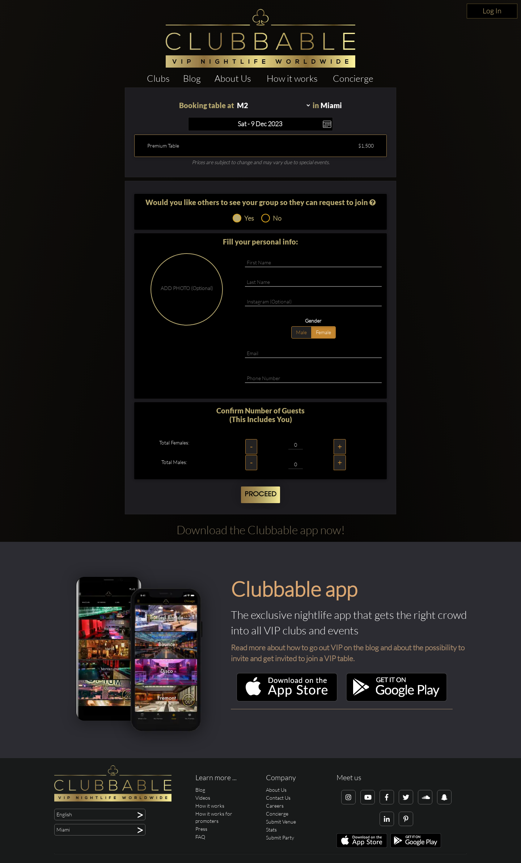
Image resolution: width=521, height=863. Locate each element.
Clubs (158, 78)
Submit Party (280, 837)
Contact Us (278, 798)
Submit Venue (281, 822)
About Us (233, 78)
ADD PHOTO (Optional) (187, 288)
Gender (313, 321)
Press (201, 829)
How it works (292, 78)
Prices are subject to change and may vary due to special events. (261, 162)
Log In (492, 10)
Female (323, 332)
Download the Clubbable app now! (261, 530)
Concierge (353, 78)
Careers (275, 806)
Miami (331, 105)
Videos (202, 798)
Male (301, 332)
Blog (192, 78)
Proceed (260, 494)
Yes (243, 218)
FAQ (200, 837)
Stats (271, 829)
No (271, 218)
